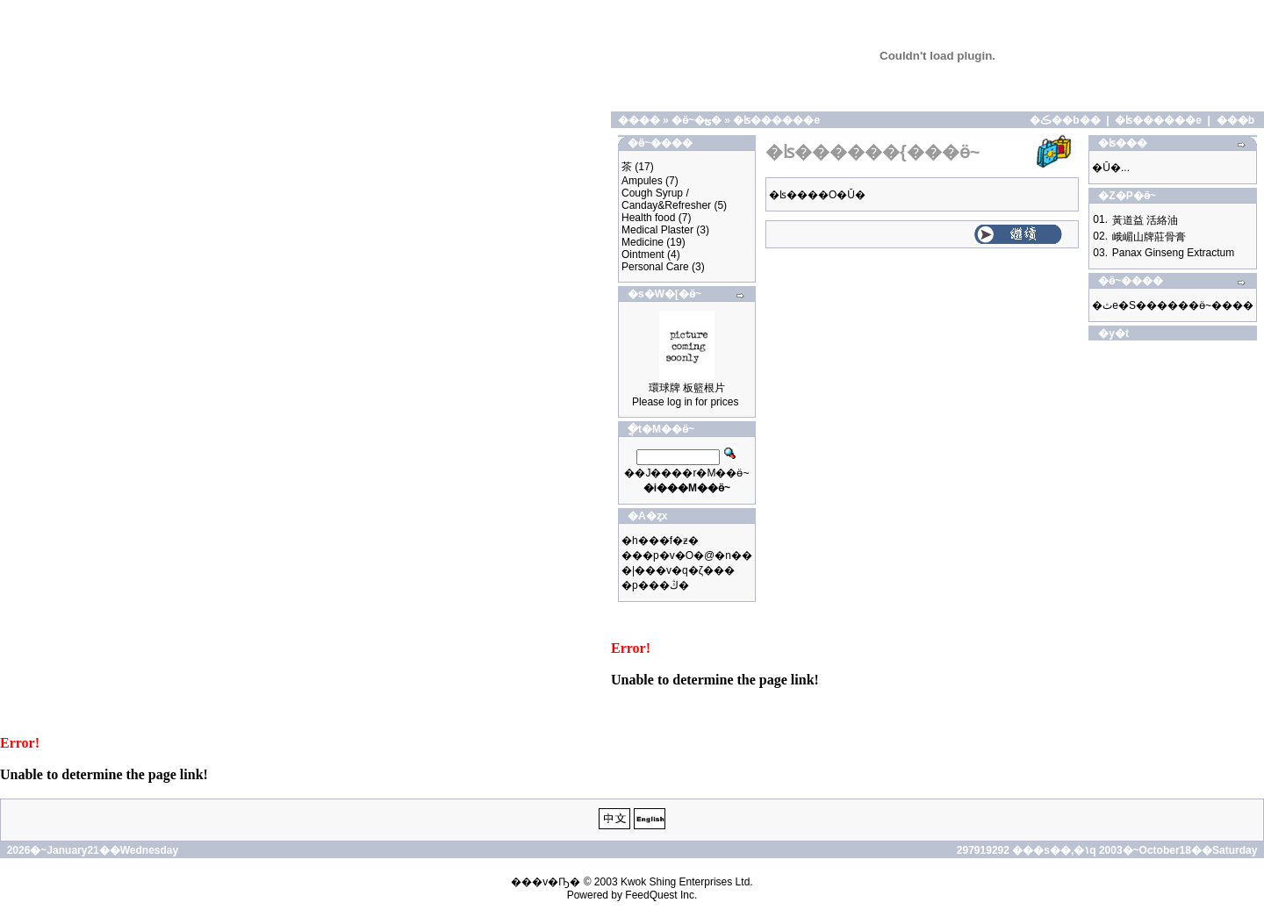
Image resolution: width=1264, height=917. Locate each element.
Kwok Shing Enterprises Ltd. (687, 882)
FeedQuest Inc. (661, 895)
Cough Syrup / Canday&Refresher (666, 199)
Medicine (642, 242)
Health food (648, 217)
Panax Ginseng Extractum (1173, 253)
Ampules (642, 181)
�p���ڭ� (655, 585)
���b (1235, 120)
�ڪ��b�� (1065, 120)
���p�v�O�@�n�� (686, 555)
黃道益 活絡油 (1145, 220)
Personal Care (655, 267)
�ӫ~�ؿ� (697, 120)
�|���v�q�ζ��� (678, 570)
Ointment (642, 254)
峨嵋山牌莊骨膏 (1149, 237)
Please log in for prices (685, 402)
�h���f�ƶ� (660, 540)
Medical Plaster (657, 230)
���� (639, 120)
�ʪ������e (776, 120)
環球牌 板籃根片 (687, 388)
